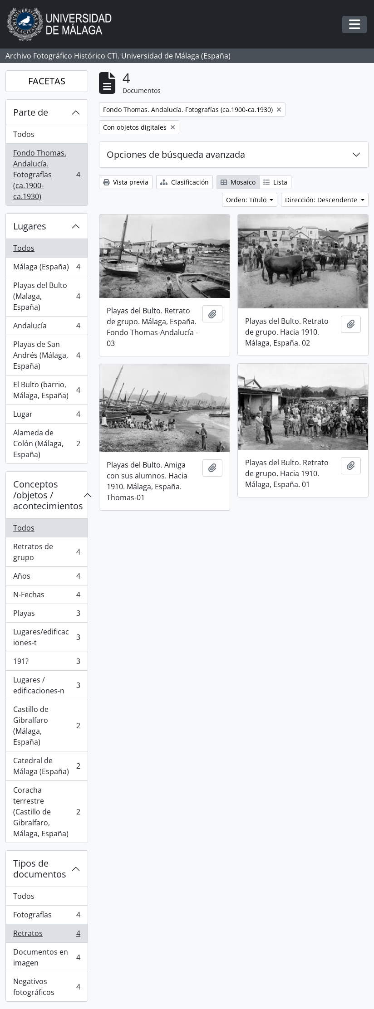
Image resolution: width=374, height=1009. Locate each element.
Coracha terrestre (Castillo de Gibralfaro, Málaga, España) (46, 811)
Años (46, 577)
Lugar (46, 416)
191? (46, 663)
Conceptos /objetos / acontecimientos (48, 495)
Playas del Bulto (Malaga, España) (46, 296)
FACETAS (46, 81)
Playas (46, 615)
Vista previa (125, 182)
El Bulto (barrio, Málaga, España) (46, 390)
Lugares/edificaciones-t (46, 637)
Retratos (46, 935)
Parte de (30, 112)
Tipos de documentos (39, 868)
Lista (275, 182)
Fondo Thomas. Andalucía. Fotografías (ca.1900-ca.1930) (46, 174)
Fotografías (46, 916)
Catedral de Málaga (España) (46, 766)
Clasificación (184, 182)
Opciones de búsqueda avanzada (176, 154)
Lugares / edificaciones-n (46, 685)
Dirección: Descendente (322, 199)
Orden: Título (247, 199)
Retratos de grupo (46, 551)
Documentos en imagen (46, 957)
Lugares (29, 226)
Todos (23, 134)
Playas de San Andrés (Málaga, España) (46, 355)
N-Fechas (46, 596)
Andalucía (46, 327)
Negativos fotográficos (46, 986)
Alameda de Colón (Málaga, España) (46, 443)
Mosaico (238, 182)
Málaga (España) (46, 268)
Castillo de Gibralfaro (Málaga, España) (46, 725)
